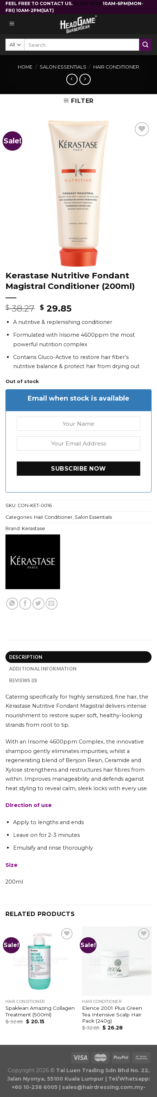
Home (25, 67)
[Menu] (12, 24)
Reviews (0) (23, 680)
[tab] (78, 657)
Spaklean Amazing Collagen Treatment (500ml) (40, 1011)
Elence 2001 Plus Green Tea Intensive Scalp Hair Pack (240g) (112, 1014)
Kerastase (33, 528)
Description (26, 657)
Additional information (43, 669)
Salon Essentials (63, 67)
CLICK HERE (88, 3)
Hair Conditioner (116, 67)
